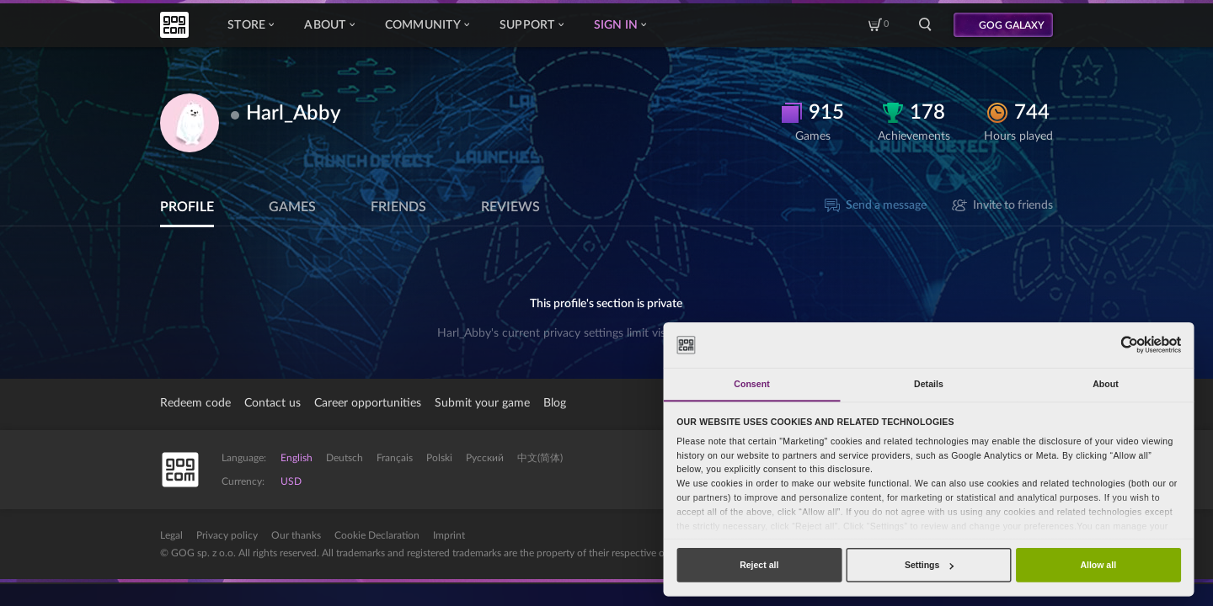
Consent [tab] (751, 384)
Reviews (510, 207)
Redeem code (195, 403)
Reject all (759, 565)
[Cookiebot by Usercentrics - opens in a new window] (1129, 345)
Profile (187, 207)
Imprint (449, 535)
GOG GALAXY (1012, 25)
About (329, 25)
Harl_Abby (293, 114)
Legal (171, 535)
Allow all (1098, 565)
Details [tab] (928, 384)
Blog (554, 403)
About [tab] (1106, 384)
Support (532, 25)
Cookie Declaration (376, 535)
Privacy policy (227, 535)
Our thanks (296, 535)
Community (427, 25)
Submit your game (482, 403)
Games (292, 207)
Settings (929, 565)
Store (250, 25)
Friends (398, 207)
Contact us (272, 403)
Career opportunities (367, 403)
